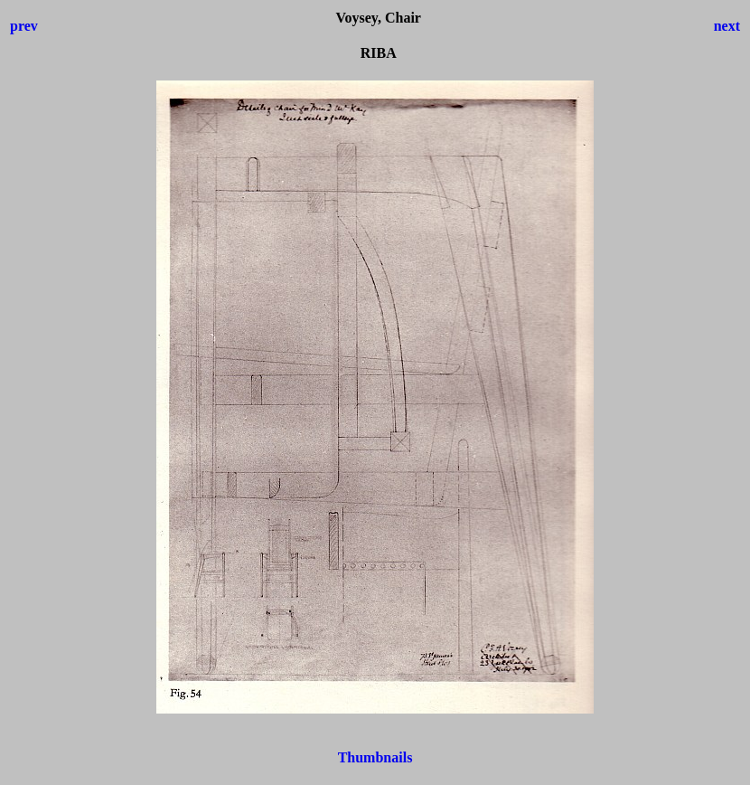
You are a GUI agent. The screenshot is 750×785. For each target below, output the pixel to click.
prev (24, 25)
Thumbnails (375, 757)
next (727, 25)
